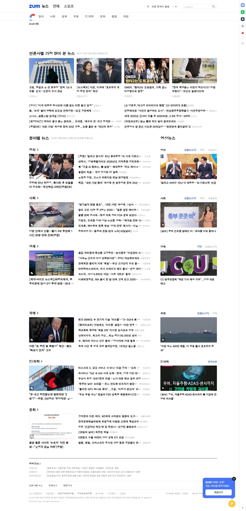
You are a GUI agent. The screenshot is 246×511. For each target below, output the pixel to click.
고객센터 (112, 493)
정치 (41, 16)
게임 (125, 16)
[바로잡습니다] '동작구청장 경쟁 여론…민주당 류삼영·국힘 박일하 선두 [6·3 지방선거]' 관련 (89, 475)
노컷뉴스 (33, 96)
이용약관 (50, 493)
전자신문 (212, 361)
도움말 (122, 493)
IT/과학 (89, 16)
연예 (56, 6)
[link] (243, 5)
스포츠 (69, 6)
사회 (52, 16)
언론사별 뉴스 (36, 485)
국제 (76, 16)
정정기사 (34, 463)
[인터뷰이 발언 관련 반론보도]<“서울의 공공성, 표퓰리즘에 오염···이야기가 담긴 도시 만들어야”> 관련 (93, 471)
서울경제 (176, 96)
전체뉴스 (53, 485)
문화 (102, 16)
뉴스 (45, 6)
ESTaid (34, 501)
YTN (202, 150)
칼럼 (114, 16)
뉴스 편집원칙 (35, 493)
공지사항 (100, 493)
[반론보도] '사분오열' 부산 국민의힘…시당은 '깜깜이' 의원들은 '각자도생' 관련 (83, 468)
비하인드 (128, 96)
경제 (64, 16)
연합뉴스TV (82, 96)
